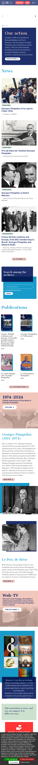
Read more (7, 444)
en (34, 3)
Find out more (11, 23)
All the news (18, 223)
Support (19, 3)
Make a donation (19, 696)
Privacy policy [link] (24, 762)
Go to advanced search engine (13, 254)
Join (27, 3)
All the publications (18, 351)
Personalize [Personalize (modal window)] (14, 762)
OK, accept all (11, 759)
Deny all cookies (27, 759)
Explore (8, 372)
